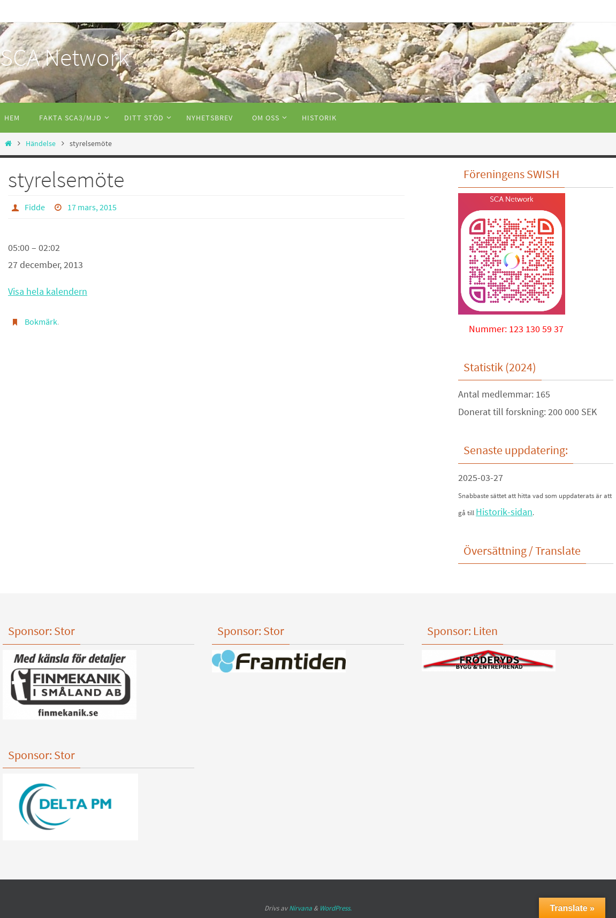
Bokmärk (41, 321)
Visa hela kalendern (47, 291)
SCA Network (64, 57)
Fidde (35, 207)
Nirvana (300, 908)
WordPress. (336, 908)
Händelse (41, 143)
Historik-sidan (504, 512)
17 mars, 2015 (92, 207)
